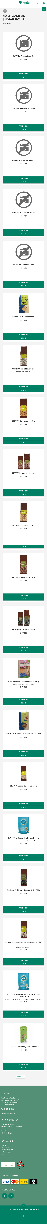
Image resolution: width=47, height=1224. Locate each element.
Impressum (5, 1147)
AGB (2, 1154)
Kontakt (4, 1145)
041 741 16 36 (9, 1109)
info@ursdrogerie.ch (8, 1113)
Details (23, 77)
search (37, 3)
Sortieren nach (7, 20)
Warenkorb (23, 74)
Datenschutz (5, 1152)
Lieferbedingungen (7, 1150)
